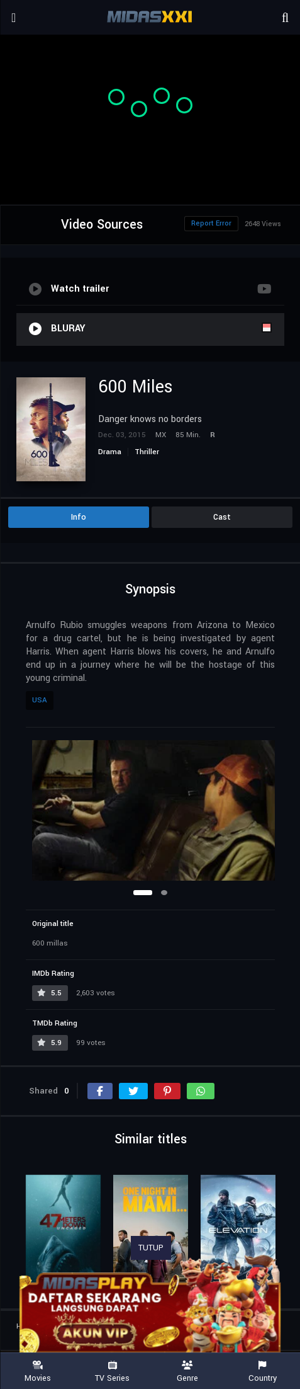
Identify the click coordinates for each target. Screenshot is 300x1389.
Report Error (211, 223)
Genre (187, 1372)
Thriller (147, 452)
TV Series (112, 1372)
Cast (222, 517)
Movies (37, 1372)
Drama (109, 452)
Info (78, 517)
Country (262, 1372)
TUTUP (151, 1248)
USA (39, 700)
